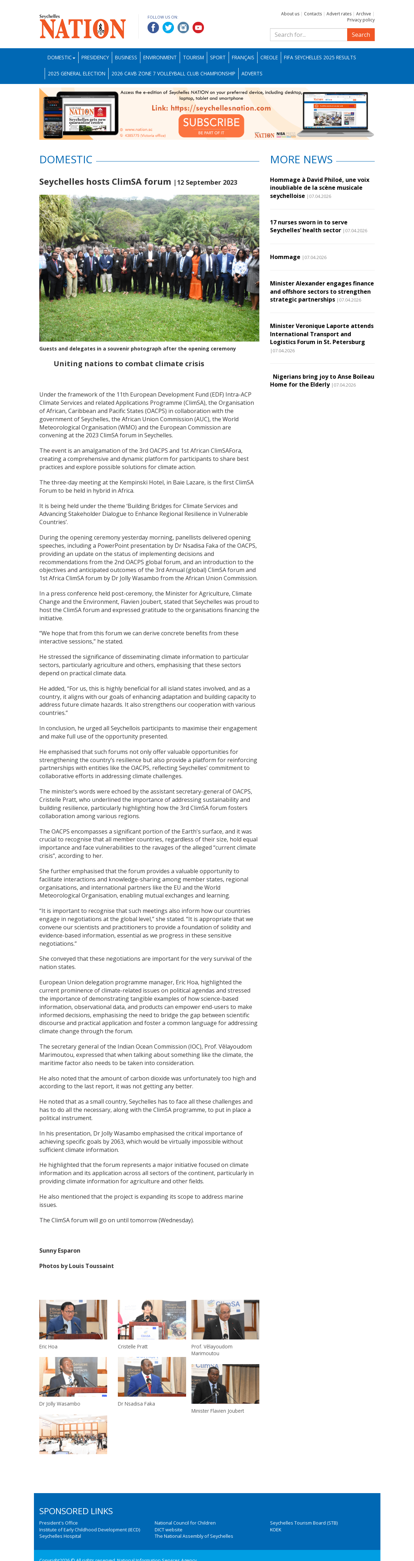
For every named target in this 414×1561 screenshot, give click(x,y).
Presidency (95, 57)
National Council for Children (185, 1523)
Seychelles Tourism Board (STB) (304, 1523)
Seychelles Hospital (60, 1536)
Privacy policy (361, 20)
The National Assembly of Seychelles (194, 1536)
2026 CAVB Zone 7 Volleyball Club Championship (173, 73)
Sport (218, 57)
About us (290, 14)
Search (361, 35)
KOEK (275, 1529)
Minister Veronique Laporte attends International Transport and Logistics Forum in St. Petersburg (322, 334)
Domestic (61, 57)
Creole (269, 57)
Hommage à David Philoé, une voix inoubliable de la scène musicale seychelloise (319, 188)
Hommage (285, 257)
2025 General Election (76, 73)
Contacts (313, 14)
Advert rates (338, 14)
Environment (160, 57)
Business (126, 57)
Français (243, 57)
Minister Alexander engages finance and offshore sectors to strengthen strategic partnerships (322, 291)
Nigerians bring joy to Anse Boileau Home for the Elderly (322, 380)
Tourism (193, 57)
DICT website (169, 1529)
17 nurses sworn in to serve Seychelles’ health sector (309, 226)
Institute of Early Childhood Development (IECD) (89, 1529)
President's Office (58, 1523)
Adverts (252, 73)
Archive (363, 14)
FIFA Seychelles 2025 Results (320, 57)
